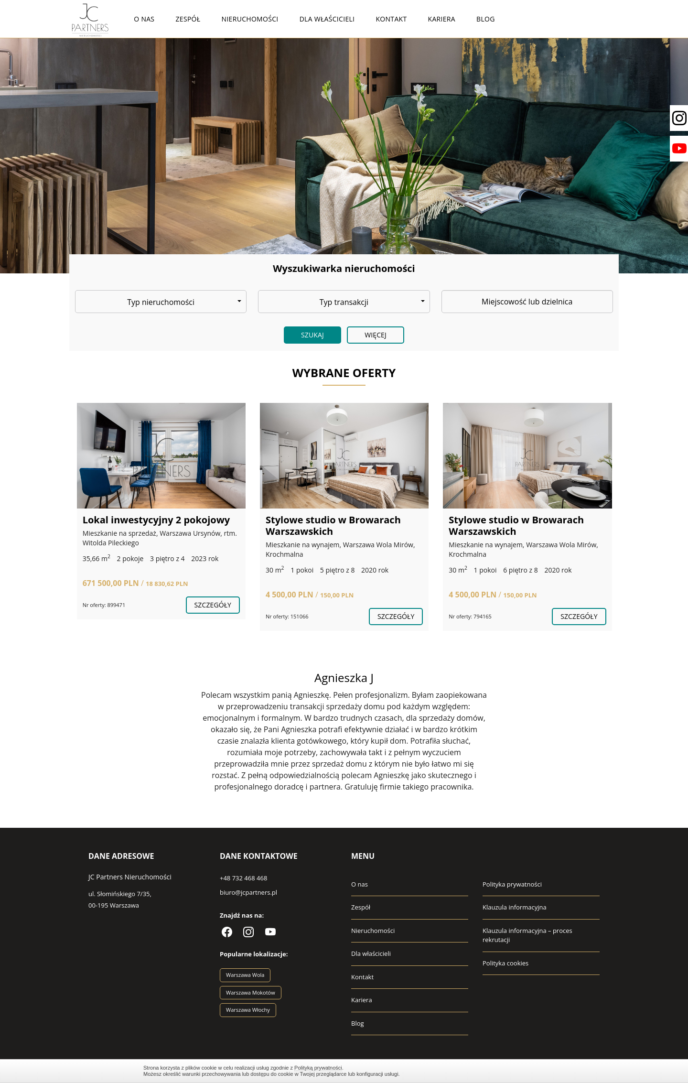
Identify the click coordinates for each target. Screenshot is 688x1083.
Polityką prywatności (318, 1068)
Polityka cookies (505, 963)
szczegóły (212, 604)
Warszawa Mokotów (250, 992)
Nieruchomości (250, 18)
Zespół (188, 18)
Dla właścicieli (327, 18)
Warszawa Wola (245, 974)
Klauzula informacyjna (515, 907)
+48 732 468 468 (243, 878)
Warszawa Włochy (248, 1009)
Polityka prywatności (512, 884)
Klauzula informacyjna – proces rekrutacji (527, 935)
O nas (144, 18)
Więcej (376, 334)
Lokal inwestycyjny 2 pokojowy (156, 519)
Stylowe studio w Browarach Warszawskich (333, 525)
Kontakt (391, 18)
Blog (485, 18)
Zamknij (540, 1070)
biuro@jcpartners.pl (248, 892)
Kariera (441, 18)
